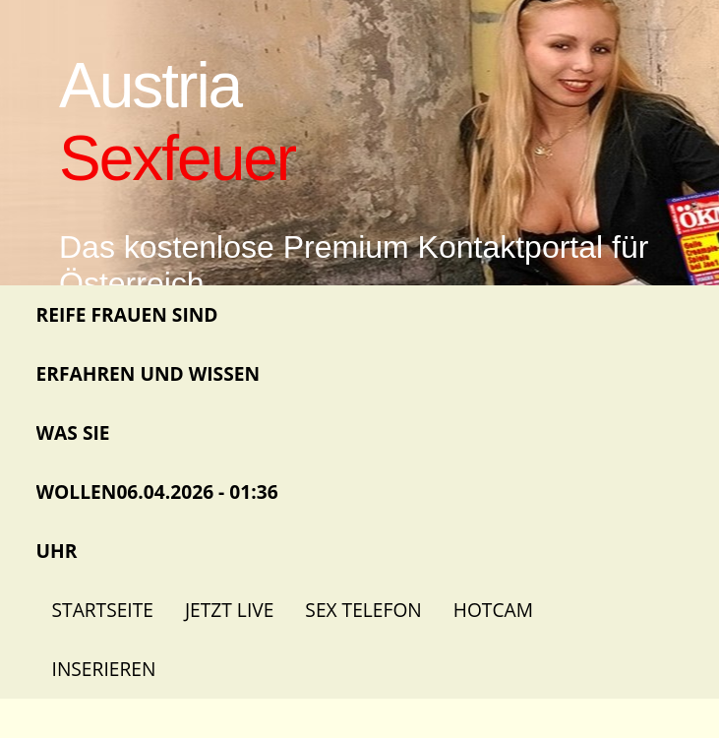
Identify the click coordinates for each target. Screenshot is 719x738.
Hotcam (493, 609)
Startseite (102, 609)
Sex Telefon (363, 609)
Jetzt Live (229, 609)
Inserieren (104, 668)
